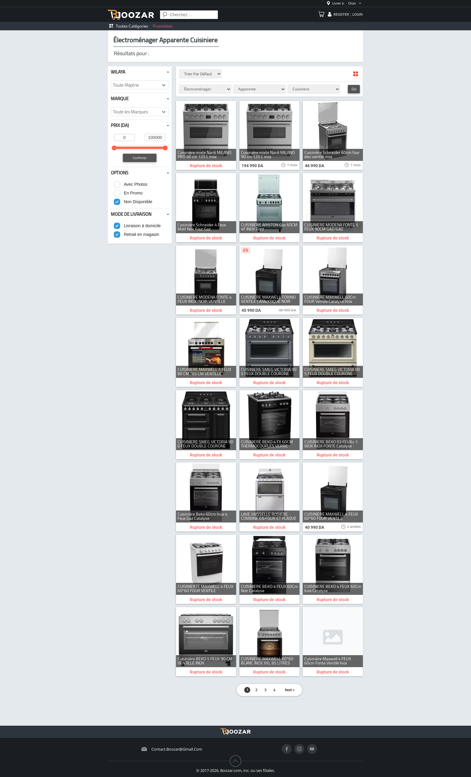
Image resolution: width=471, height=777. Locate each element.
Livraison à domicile (142, 225)
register (341, 14)
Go (353, 89)
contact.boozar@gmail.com (176, 749)
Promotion (162, 26)
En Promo (133, 193)
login (357, 14)
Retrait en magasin (141, 234)
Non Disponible (138, 201)
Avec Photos (135, 184)
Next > (290, 690)
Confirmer (140, 158)
